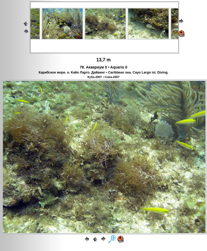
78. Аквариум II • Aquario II (103, 67)
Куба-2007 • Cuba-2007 (104, 77)
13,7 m (103, 59)
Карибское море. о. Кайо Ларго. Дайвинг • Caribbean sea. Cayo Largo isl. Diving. (103, 72)
